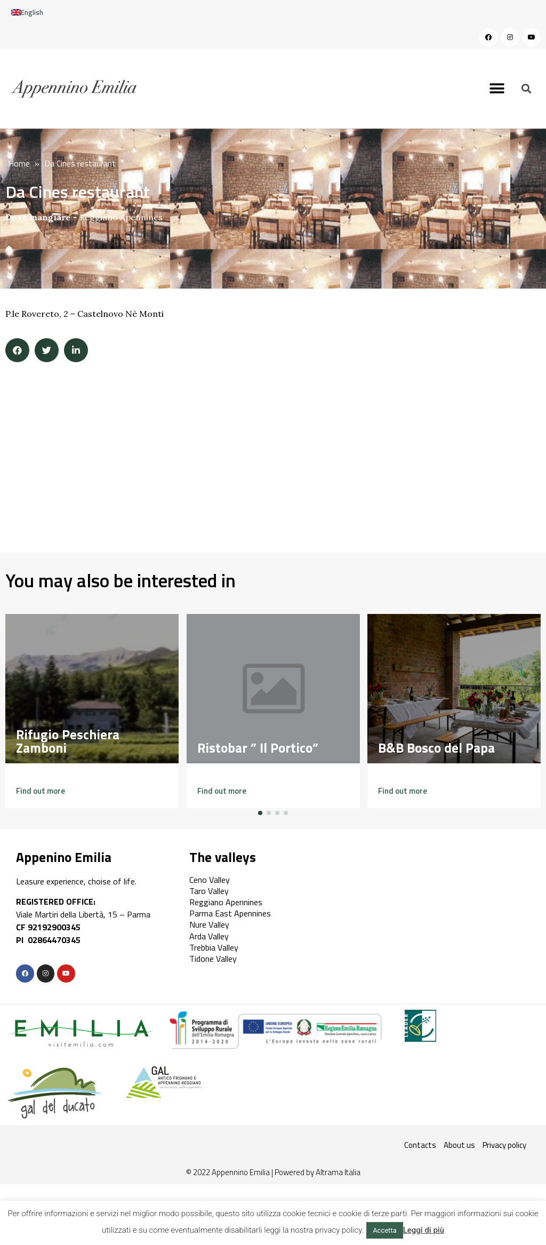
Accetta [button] (385, 1230)
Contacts (420, 1145)
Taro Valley (209, 890)
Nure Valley (209, 924)
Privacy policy (504, 1145)
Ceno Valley (209, 879)
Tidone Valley (213, 958)
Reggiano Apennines (121, 217)
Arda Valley (209, 936)
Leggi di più (423, 1230)
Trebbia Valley (213, 947)
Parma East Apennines (230, 913)
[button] (497, 89)
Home (19, 163)
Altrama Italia (338, 1172)
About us (459, 1145)
